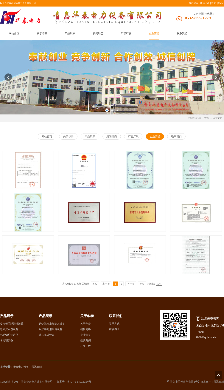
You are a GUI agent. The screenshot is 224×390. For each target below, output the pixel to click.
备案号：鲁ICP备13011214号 (74, 381)
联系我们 (204, 3)
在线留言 (193, 3)
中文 (213, 3)
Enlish (221, 3)
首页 (206, 118)
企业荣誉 (217, 118)
